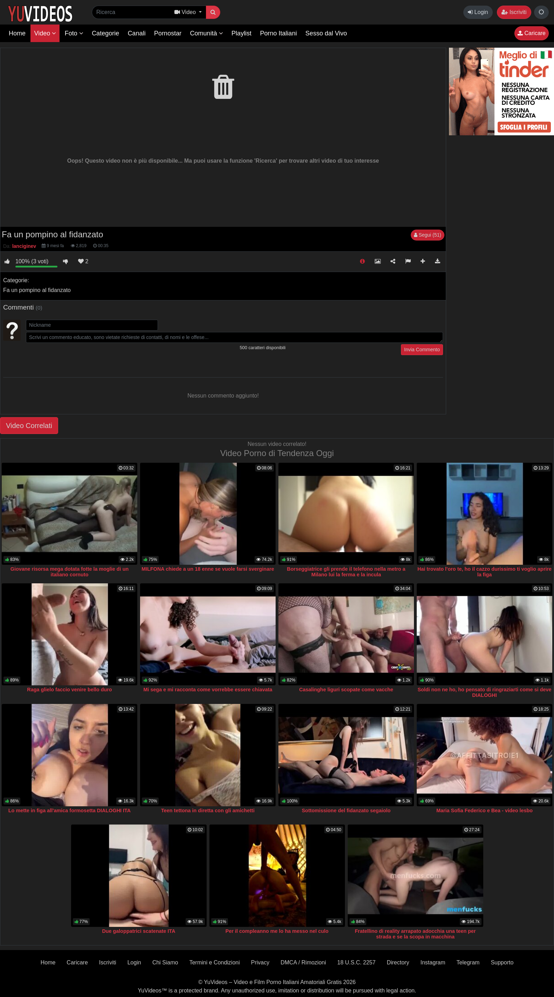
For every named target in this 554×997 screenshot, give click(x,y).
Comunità (206, 33)
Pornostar (167, 33)
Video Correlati (29, 425)
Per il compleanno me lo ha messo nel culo (277, 931)
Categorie (105, 33)
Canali (137, 33)
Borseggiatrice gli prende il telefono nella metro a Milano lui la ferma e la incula (346, 571)
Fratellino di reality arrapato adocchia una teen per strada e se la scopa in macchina (415, 934)
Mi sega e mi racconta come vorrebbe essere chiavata (208, 689)
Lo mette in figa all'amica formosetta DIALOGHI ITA (69, 810)
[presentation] (79, 358)
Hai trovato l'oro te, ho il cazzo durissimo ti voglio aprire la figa (484, 571)
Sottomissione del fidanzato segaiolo (346, 810)
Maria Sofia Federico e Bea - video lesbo (484, 810)
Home (17, 33)
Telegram (468, 962)
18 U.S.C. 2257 (356, 962)
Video (45, 33)
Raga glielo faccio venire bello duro (69, 689)
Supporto (502, 962)
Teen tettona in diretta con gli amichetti (208, 810)
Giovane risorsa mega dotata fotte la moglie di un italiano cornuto (70, 571)
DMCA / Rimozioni (303, 962)
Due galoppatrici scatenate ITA (138, 931)
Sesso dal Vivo (326, 33)
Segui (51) (427, 235)
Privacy (260, 962)
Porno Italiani (278, 33)
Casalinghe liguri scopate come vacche (346, 689)
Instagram (432, 962)
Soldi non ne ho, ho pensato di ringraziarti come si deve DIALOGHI (484, 692)
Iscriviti (513, 12)
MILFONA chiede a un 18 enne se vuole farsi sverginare (207, 569)
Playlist (241, 33)
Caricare (532, 33)
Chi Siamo (165, 962)
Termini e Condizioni (214, 962)
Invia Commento (422, 349)
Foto (74, 33)
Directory (398, 962)
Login (478, 12)
